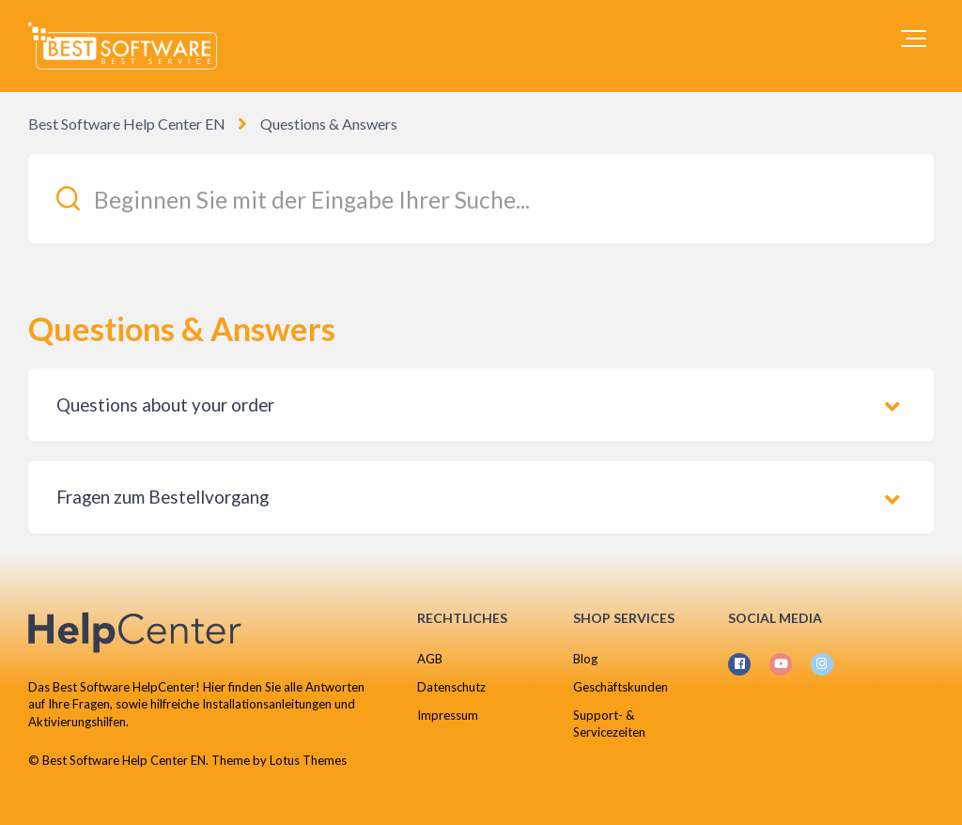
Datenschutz (451, 686)
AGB (429, 658)
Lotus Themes (308, 760)
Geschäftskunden (620, 686)
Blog (585, 658)
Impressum (447, 715)
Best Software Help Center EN (126, 123)
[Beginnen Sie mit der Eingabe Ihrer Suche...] (481, 198)
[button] (913, 38)
